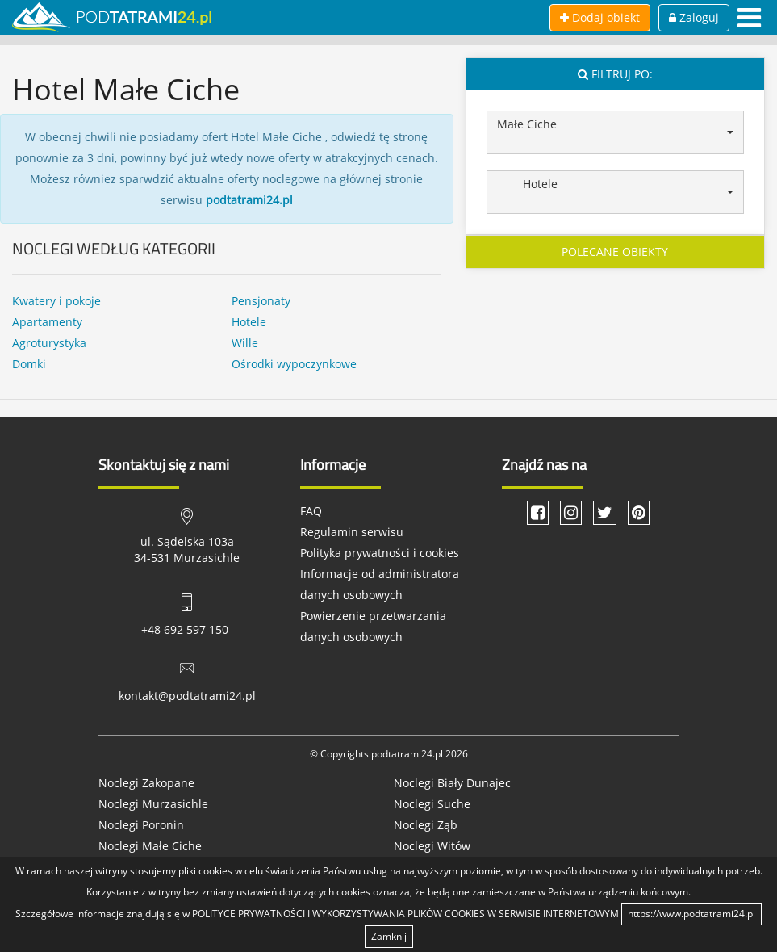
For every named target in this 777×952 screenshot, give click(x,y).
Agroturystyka (49, 342)
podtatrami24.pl (249, 200)
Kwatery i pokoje (56, 300)
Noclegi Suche (432, 804)
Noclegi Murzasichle (153, 804)
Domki (29, 363)
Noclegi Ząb (425, 824)
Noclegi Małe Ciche (150, 845)
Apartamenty (47, 321)
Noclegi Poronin (141, 824)
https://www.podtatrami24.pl (691, 914)
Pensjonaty (261, 300)
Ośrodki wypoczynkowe (294, 363)
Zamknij (389, 936)
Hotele (249, 321)
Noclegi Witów (432, 845)
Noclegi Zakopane (146, 783)
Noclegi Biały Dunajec (452, 783)
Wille (245, 342)
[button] (615, 132)
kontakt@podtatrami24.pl (187, 695)
